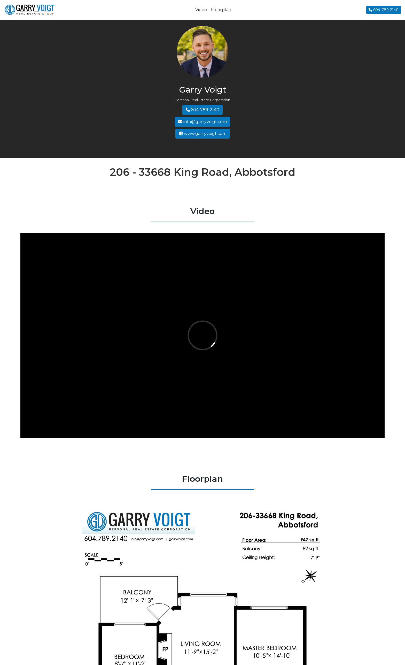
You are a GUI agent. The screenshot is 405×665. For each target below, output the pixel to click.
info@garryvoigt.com (202, 121)
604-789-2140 (384, 9)
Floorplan (221, 9)
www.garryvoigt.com (203, 133)
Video (201, 9)
